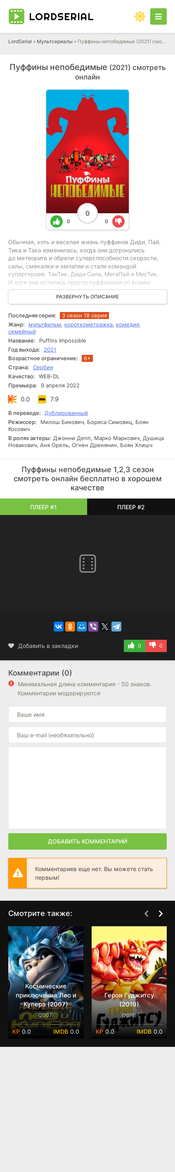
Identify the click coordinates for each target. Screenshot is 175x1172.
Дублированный (66, 413)
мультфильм (44, 324)
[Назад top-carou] (146, 914)
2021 (50, 349)
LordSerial (20, 41)
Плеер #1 (43, 506)
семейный (22, 331)
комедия (127, 324)
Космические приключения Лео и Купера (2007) (46, 995)
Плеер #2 (131, 506)
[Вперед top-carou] (160, 914)
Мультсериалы (55, 41)
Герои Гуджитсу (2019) (129, 999)
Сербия (43, 367)
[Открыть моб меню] (158, 16)
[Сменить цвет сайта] (140, 16)
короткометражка (88, 324)
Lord (61, 16)
